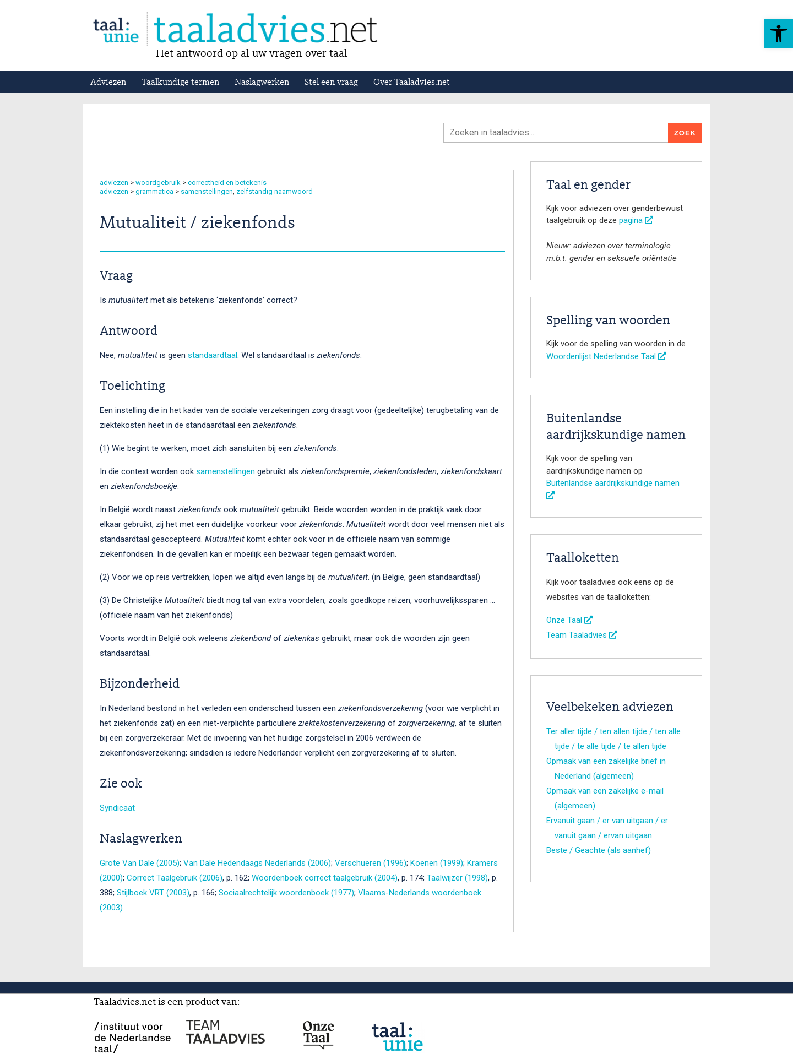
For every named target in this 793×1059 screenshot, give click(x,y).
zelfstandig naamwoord (274, 191)
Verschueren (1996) (370, 863)
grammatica (154, 191)
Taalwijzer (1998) (457, 878)
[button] (778, 33)
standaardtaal (212, 355)
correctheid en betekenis (227, 182)
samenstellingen (207, 191)
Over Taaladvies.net (411, 82)
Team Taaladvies (581, 635)
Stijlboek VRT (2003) (153, 893)
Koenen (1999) (436, 863)
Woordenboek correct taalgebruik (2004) (325, 878)
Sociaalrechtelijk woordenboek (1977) (286, 893)
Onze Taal (569, 620)
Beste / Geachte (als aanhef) (598, 850)
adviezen (114, 182)
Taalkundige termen (180, 82)
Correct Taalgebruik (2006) (174, 878)
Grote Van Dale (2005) (140, 863)
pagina (636, 220)
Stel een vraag (331, 82)
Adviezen (108, 82)
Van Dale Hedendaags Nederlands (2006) (257, 863)
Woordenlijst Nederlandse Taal (606, 356)
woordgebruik (158, 182)
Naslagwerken (262, 82)
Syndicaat (117, 808)
